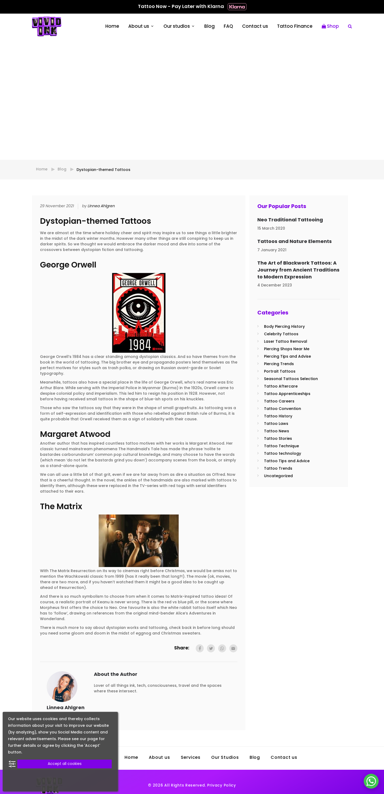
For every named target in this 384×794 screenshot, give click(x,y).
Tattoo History (278, 416)
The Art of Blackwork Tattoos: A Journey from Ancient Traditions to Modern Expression (298, 270)
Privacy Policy (221, 786)
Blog (209, 26)
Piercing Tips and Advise (287, 357)
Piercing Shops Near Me (286, 349)
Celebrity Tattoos (281, 334)
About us (138, 26)
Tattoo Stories (278, 439)
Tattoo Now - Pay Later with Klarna (192, 6)
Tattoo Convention (282, 409)
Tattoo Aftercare (281, 387)
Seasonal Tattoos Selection (291, 379)
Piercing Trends (279, 364)
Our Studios (225, 758)
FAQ (228, 26)
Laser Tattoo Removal (285, 342)
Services (191, 758)
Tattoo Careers (279, 402)
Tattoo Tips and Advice (287, 461)
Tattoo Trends (278, 469)
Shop (330, 26)
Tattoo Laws (276, 424)
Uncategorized (278, 476)
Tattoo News (276, 431)
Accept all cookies (65, 764)
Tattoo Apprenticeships (287, 394)
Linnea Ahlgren (101, 206)
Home (112, 26)
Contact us (255, 26)
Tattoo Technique (281, 446)
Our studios (176, 26)
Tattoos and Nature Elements (294, 241)
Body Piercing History (284, 327)
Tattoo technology (282, 454)
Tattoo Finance (295, 26)
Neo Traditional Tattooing (290, 220)
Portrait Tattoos (279, 372)
